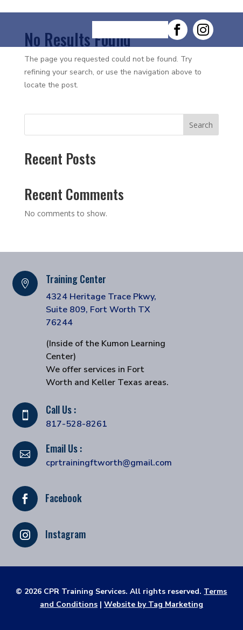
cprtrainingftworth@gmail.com (109, 463)
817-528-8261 (76, 424)
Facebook (63, 498)
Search (201, 125)
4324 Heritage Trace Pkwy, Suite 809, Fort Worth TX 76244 (101, 309)
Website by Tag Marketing (153, 604)
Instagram (65, 534)
